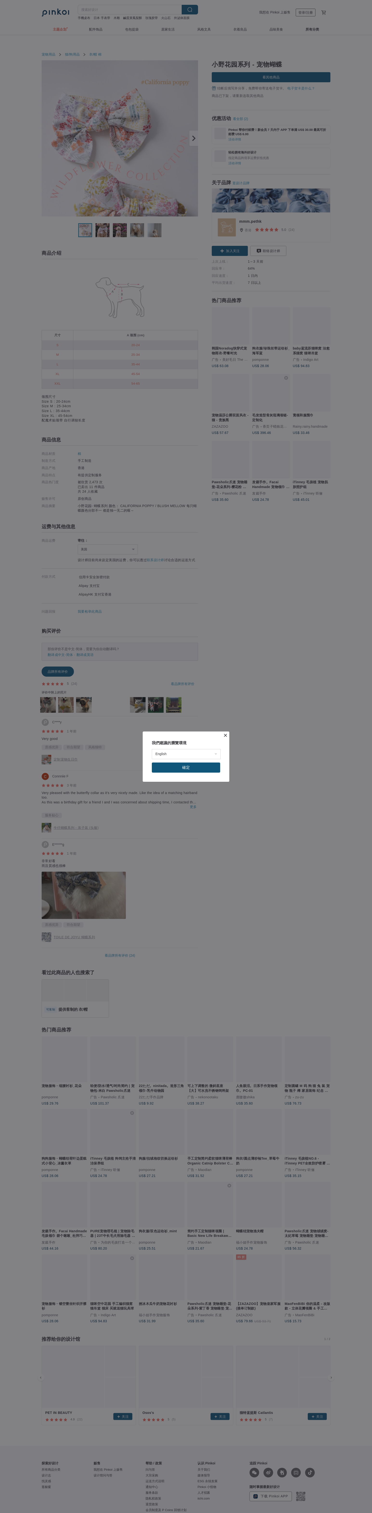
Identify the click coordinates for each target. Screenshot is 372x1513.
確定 (186, 767)
